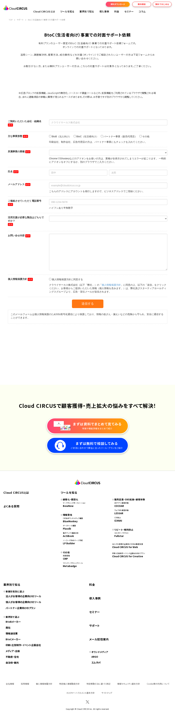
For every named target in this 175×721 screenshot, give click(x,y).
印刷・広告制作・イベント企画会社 (23, 645)
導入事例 (104, 11)
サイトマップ (107, 692)
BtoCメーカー (13, 639)
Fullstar (119, 536)
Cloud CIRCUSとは (44, 11)
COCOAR (119, 506)
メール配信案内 (99, 639)
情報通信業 (12, 633)
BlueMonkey (70, 521)
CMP (65, 558)
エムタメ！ (96, 662)
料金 (116, 11)
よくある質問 (11, 506)
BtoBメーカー (13, 621)
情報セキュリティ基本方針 (128, 683)
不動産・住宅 (12, 656)
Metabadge (70, 566)
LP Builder (69, 543)
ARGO (94, 656)
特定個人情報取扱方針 (69, 683)
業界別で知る (86, 11)
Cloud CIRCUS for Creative (127, 556)
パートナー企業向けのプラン (21, 608)
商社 (8, 627)
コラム (142, 11)
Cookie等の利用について (158, 683)
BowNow (68, 506)
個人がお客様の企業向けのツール (23, 602)
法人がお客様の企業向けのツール (23, 596)
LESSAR (118, 513)
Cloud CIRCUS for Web (125, 547)
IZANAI (118, 520)
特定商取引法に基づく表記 (98, 683)
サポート (94, 625)
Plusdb (67, 528)
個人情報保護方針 (44, 683)
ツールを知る (67, 11)
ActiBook (68, 536)
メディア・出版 (13, 651)
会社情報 (10, 683)
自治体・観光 (12, 662)
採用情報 (25, 683)
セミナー (94, 612)
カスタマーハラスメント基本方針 (80, 692)
